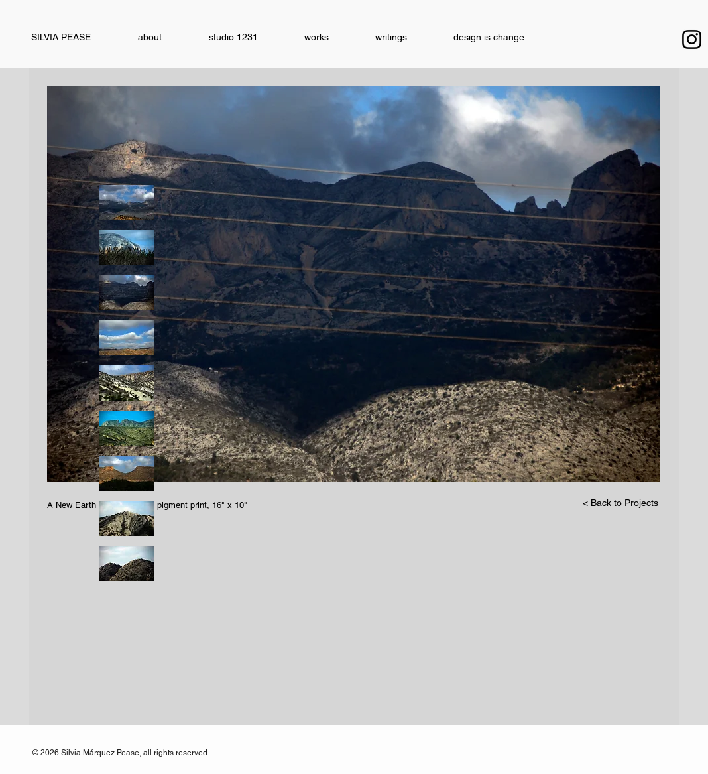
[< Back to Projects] (620, 503)
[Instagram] (692, 39)
